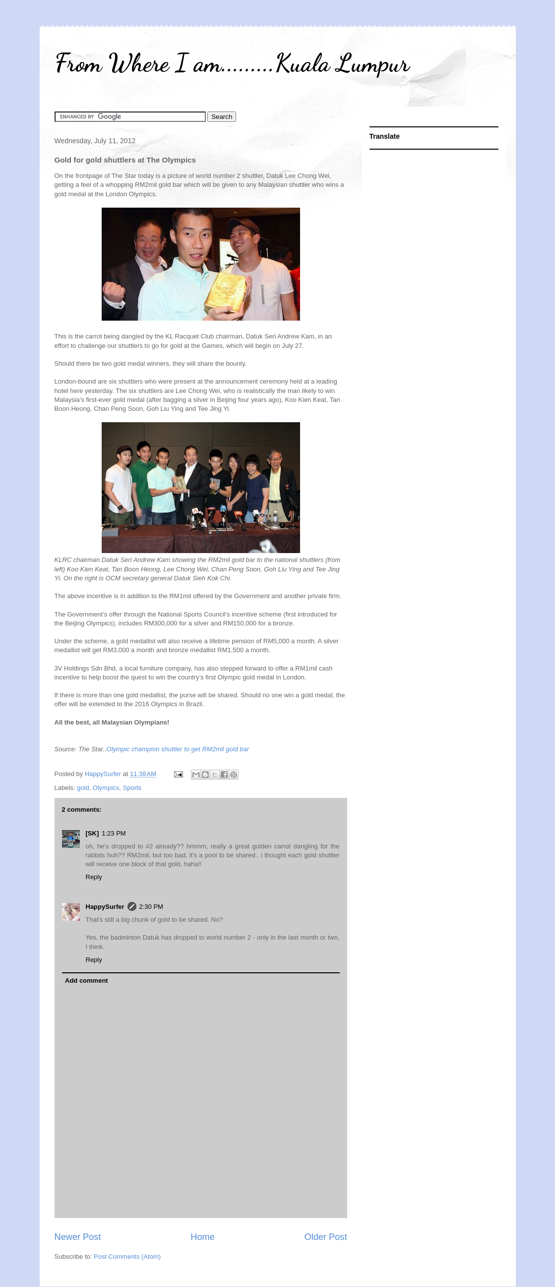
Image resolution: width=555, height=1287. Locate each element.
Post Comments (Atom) (127, 1256)
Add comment (86, 980)
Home (202, 1237)
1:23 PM (113, 833)
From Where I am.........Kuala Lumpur (232, 63)
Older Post (326, 1237)
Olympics (106, 787)
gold (83, 787)
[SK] (92, 833)
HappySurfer (105, 906)
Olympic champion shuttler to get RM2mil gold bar (178, 749)
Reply (94, 877)
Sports (132, 787)
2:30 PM (151, 906)
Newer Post (78, 1237)
